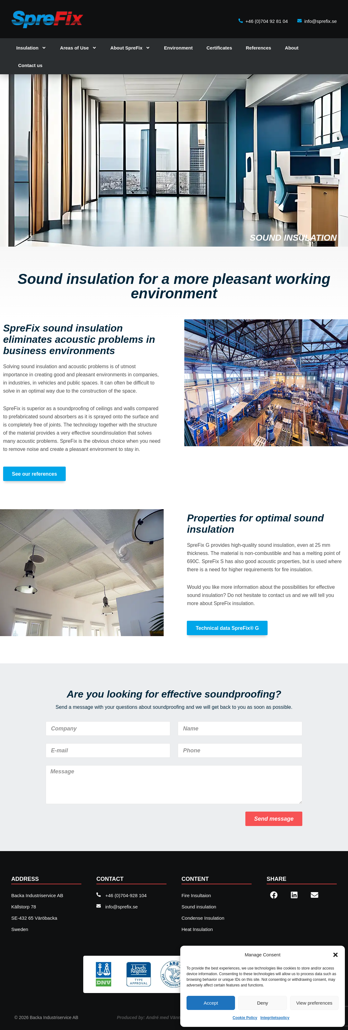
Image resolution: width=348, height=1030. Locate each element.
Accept (211, 1003)
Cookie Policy (245, 1018)
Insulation (31, 47)
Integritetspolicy (274, 1018)
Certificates (219, 47)
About (291, 47)
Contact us (30, 65)
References (258, 47)
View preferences (314, 1003)
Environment (178, 47)
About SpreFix (130, 47)
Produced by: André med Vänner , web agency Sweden (174, 1017)
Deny (262, 1003)
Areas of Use (78, 47)
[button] (335, 955)
